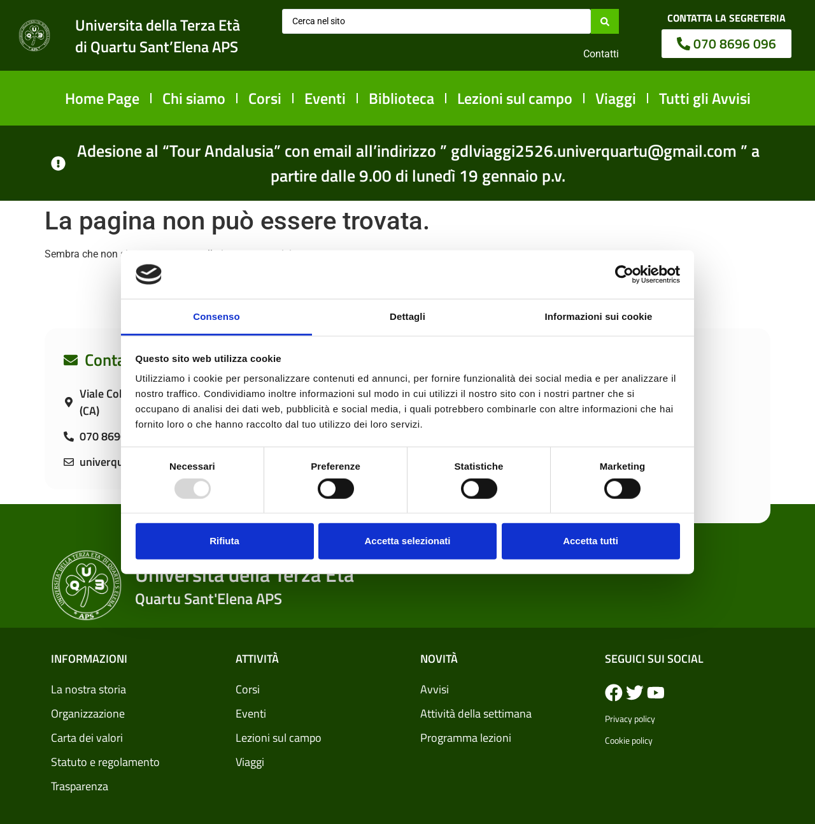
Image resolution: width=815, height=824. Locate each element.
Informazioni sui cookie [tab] (599, 316)
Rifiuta (224, 540)
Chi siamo (193, 98)
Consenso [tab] (216, 316)
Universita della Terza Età (157, 24)
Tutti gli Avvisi (705, 98)
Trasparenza (79, 786)
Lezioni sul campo (514, 98)
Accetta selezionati (407, 540)
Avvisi (434, 689)
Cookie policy (629, 740)
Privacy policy (630, 718)
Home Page (102, 98)
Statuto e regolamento (105, 761)
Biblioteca (401, 98)
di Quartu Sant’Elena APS (156, 46)
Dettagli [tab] (407, 316)
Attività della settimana (476, 713)
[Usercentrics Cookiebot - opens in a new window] (624, 274)
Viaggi (615, 98)
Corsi (264, 98)
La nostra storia (88, 689)
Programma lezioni (465, 737)
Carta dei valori (87, 737)
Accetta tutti (590, 540)
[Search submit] (605, 21)
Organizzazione (88, 713)
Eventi (325, 98)
